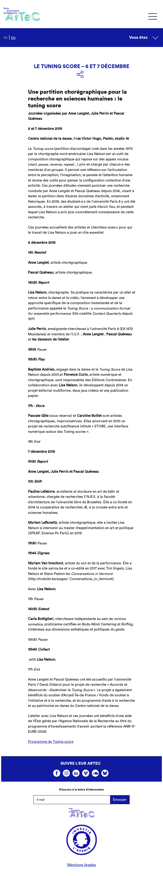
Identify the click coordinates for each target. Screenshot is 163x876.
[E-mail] (71, 799)
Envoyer (120, 800)
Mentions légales (81, 865)
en (13, 38)
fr (6, 38)
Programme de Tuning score (50, 742)
